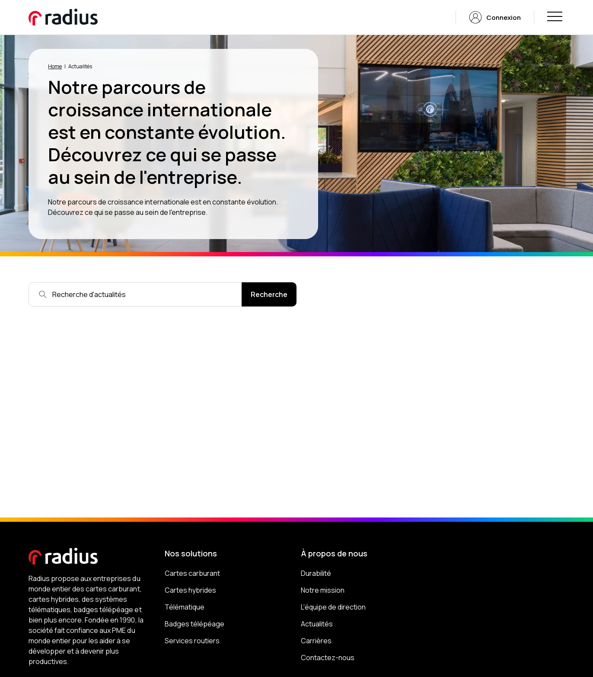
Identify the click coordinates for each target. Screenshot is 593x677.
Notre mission (322, 590)
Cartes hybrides (190, 590)
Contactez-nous (327, 657)
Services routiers (192, 640)
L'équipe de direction (333, 607)
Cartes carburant (192, 573)
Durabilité (316, 573)
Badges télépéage (194, 624)
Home (55, 66)
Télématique (184, 607)
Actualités (317, 624)
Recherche (269, 294)
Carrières (316, 640)
